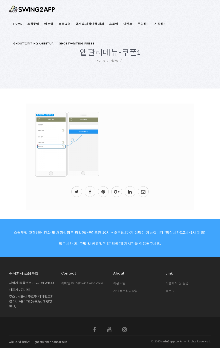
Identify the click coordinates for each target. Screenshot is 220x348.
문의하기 (144, 23)
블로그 (170, 291)
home (100, 60)
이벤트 (127, 23)
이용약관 (119, 283)
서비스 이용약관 (19, 342)
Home (17, 23)
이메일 (82, 283)
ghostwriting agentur (33, 43)
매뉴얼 (48, 23)
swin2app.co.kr (172, 341)
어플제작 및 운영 (177, 283)
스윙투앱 (33, 23)
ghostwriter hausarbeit (51, 342)
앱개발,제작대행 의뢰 (90, 23)
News (114, 60)
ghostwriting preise (76, 43)
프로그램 (64, 23)
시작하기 (160, 23)
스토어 (113, 23)
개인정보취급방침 (125, 291)
